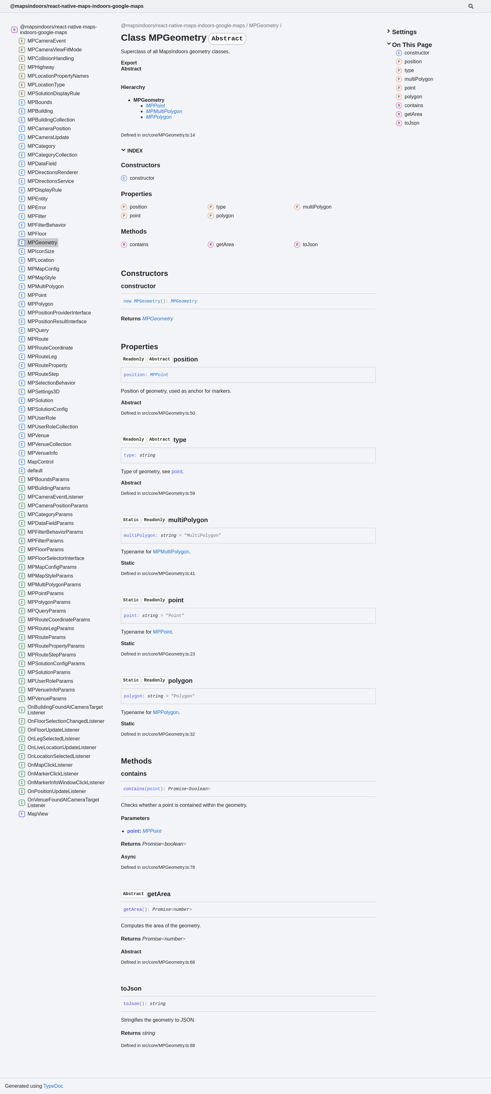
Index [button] (131, 150)
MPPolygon (159, 117)
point (177, 471)
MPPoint (155, 105)
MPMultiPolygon (164, 111)
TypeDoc (53, 1086)
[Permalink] (161, 286)
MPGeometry (264, 25)
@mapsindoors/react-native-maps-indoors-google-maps (76, 6)
